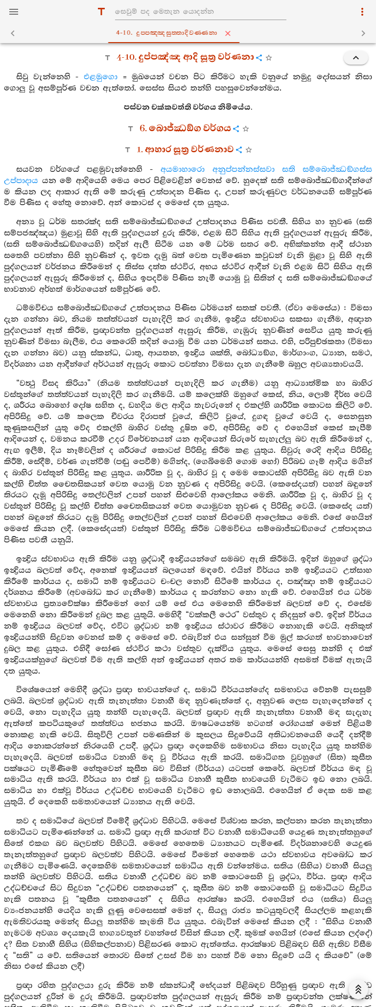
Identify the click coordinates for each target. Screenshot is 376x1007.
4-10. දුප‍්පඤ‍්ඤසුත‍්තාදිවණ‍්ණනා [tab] (190, 33)
